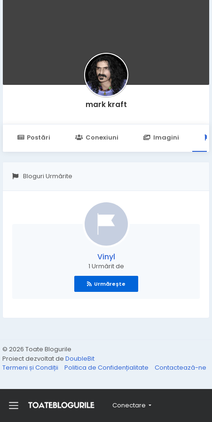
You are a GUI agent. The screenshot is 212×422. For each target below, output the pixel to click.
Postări (33, 137)
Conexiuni (96, 137)
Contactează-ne (180, 367)
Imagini (161, 137)
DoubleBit (79, 358)
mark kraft (106, 104)
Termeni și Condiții (31, 367)
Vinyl (106, 256)
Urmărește (106, 284)
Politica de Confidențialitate (107, 367)
